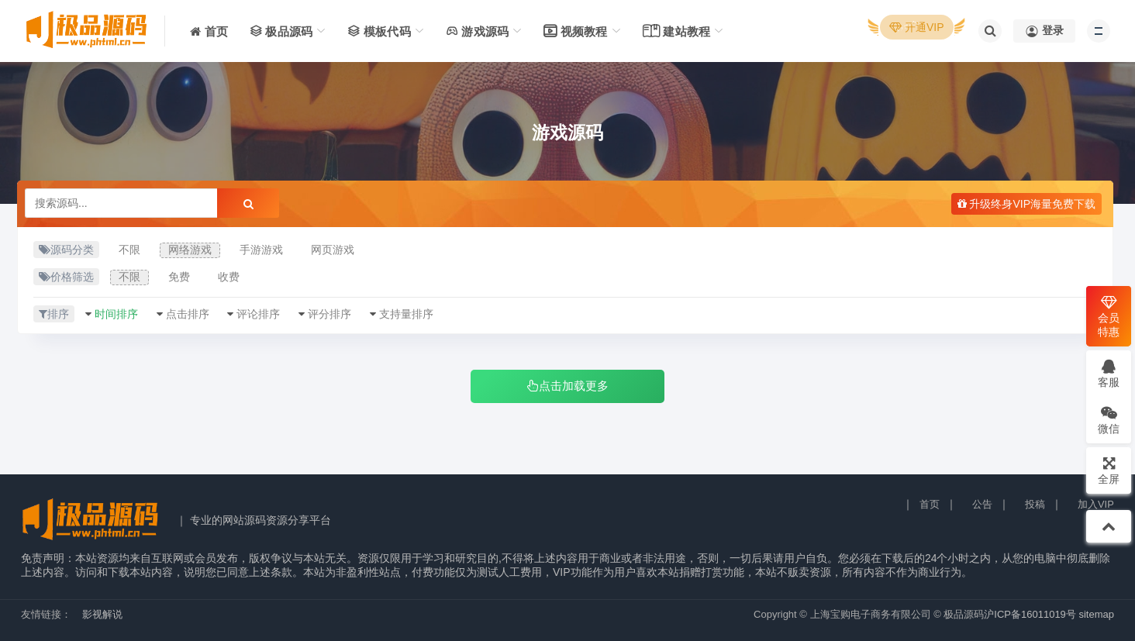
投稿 (1035, 504)
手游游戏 (261, 249)
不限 (129, 249)
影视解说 (102, 614)
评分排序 (329, 314)
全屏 (1108, 470)
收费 (229, 277)
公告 (982, 504)
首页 (929, 504)
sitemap (1096, 614)
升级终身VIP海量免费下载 (1026, 204)
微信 (1108, 420)
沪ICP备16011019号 (1030, 614)
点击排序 (187, 314)
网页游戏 (332, 249)
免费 (179, 277)
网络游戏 (190, 249)
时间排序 (116, 314)
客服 (1108, 373)
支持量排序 (406, 314)
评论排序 (258, 314)
